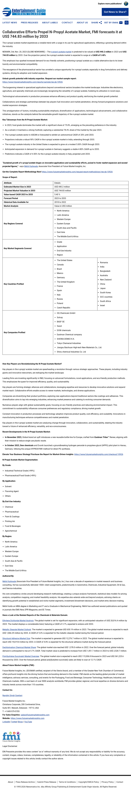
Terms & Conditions (67, 782)
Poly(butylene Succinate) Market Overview (20, 656)
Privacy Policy (108, 782)
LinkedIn (6, 722)
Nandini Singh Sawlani (12, 695)
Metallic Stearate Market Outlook (16, 629)
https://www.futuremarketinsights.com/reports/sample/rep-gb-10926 (32, 82)
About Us (82, 22)
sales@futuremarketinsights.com (35, 715)
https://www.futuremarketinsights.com (27, 718)
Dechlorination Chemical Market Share (19, 647)
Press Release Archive (25, 782)
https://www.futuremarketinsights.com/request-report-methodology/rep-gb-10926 (77, 172)
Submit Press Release (46, 782)
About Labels (50, 22)
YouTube (28, 722)
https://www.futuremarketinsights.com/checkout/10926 (98, 454)
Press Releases (29, 22)
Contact (67, 22)
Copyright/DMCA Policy (88, 782)
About (10, 782)
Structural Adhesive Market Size (16, 638)
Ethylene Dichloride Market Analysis (18, 620)
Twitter (14, 722)
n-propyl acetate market (61, 52)
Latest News (9, 22)
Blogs (20, 722)
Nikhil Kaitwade (31, 166)
